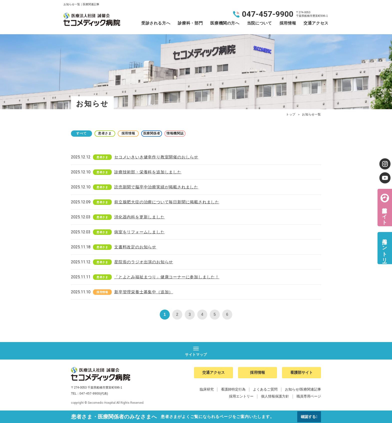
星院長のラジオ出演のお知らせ (143, 262)
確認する (308, 417)
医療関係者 (166, 133)
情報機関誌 (193, 133)
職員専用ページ (308, 397)
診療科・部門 (190, 23)
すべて (83, 133)
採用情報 (288, 23)
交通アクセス (316, 23)
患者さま (111, 133)
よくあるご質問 (265, 390)
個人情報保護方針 (275, 397)
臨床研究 (207, 390)
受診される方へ (155, 23)
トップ (291, 114)
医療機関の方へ (224, 23)
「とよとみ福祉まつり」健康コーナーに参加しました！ (166, 277)
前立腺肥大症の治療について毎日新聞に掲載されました (166, 202)
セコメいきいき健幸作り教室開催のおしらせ (156, 157)
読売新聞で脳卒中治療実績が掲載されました (156, 187)
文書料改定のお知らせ (135, 247)
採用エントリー (384, 248)
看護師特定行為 (233, 390)
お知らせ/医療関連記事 (303, 390)
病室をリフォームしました (139, 232)
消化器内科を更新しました (139, 217)
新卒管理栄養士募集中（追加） (143, 292)
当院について (259, 23)
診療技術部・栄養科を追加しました (148, 172)
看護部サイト (384, 213)
